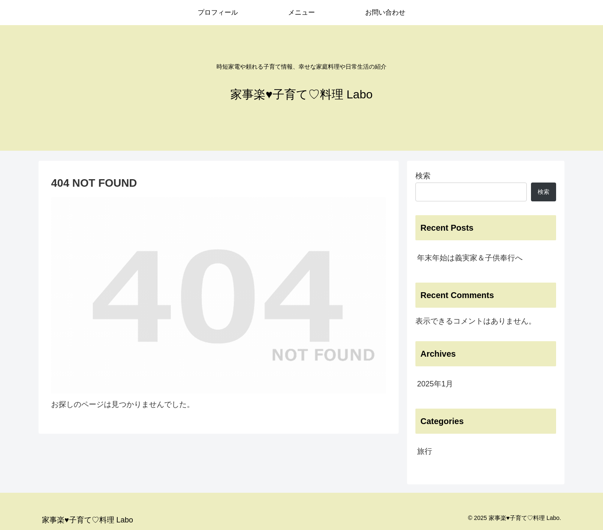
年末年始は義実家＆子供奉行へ (470, 258)
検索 (422, 176)
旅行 (424, 451)
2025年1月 (435, 384)
